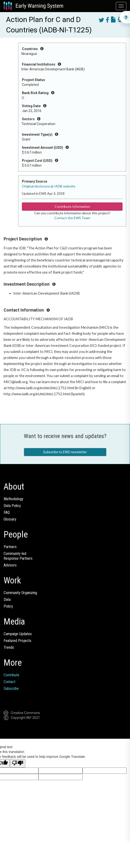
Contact (9, 681)
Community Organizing (20, 592)
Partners (10, 546)
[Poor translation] (17, 763)
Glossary (10, 519)
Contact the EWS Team (72, 218)
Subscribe (11, 688)
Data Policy (12, 505)
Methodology (13, 499)
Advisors (10, 565)
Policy (8, 606)
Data (7, 599)
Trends (9, 647)
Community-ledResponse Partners (18, 556)
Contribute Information (72, 206)
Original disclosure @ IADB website (48, 186)
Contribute (11, 675)
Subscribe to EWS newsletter (65, 452)
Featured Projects (17, 640)
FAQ (7, 512)
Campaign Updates (18, 634)
